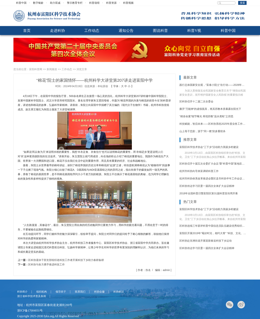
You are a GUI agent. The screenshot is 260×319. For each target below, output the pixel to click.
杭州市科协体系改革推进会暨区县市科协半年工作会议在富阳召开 (213, 178)
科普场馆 (94, 2)
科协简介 (22, 291)
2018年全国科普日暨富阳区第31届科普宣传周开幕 (208, 193)
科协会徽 (99, 291)
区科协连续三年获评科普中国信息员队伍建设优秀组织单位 (213, 225)
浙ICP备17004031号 (30, 310)
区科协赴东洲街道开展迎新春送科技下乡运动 (205, 240)
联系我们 (80, 291)
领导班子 (61, 291)
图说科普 (160, 30)
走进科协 (57, 30)
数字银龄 (38, 2)
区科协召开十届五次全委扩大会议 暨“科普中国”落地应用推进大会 (213, 163)
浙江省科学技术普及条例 (31, 296)
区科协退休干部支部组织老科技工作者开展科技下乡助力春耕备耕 (66, 260)
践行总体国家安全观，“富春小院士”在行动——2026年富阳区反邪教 (213, 84)
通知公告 (126, 30)
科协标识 (118, 291)
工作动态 (91, 30)
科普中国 (21, 2)
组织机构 (41, 291)
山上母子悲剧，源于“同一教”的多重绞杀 (202, 131)
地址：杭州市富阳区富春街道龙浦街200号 (44, 305)
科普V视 (194, 30)
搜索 (242, 2)
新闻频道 (52, 69)
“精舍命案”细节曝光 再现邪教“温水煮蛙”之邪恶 (206, 116)
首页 (27, 30)
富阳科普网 (35, 69)
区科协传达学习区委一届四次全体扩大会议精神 (206, 185)
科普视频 (128, 2)
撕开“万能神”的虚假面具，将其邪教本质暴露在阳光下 (210, 108)
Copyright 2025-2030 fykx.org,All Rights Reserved (48, 316)
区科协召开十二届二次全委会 (196, 101)
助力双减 (55, 2)
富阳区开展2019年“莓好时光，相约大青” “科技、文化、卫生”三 (213, 233)
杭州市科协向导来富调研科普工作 (199, 171)
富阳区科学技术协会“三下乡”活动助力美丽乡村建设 (209, 147)
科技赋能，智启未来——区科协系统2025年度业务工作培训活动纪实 (213, 123)
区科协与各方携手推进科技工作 (46, 264)
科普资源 (111, 2)
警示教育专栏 (75, 2)
